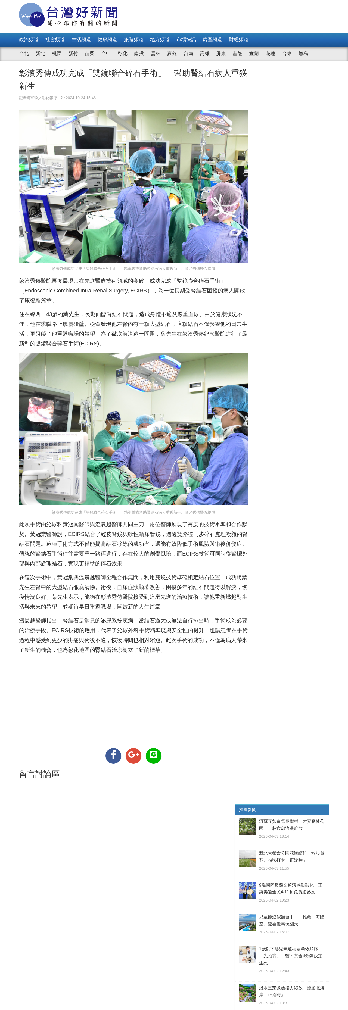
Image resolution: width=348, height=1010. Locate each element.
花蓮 (270, 53)
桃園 (57, 53)
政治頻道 (29, 39)
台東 (287, 53)
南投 (139, 53)
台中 (106, 53)
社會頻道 (55, 39)
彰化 (123, 53)
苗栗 (90, 53)
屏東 (221, 53)
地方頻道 (160, 39)
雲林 (155, 53)
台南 (188, 53)
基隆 (238, 53)
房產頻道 (212, 39)
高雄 (205, 53)
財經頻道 (238, 39)
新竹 (73, 53)
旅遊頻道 (134, 39)
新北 (40, 53)
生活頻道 (81, 39)
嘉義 (172, 53)
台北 (24, 53)
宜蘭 (254, 53)
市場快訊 (186, 39)
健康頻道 (107, 39)
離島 (303, 53)
